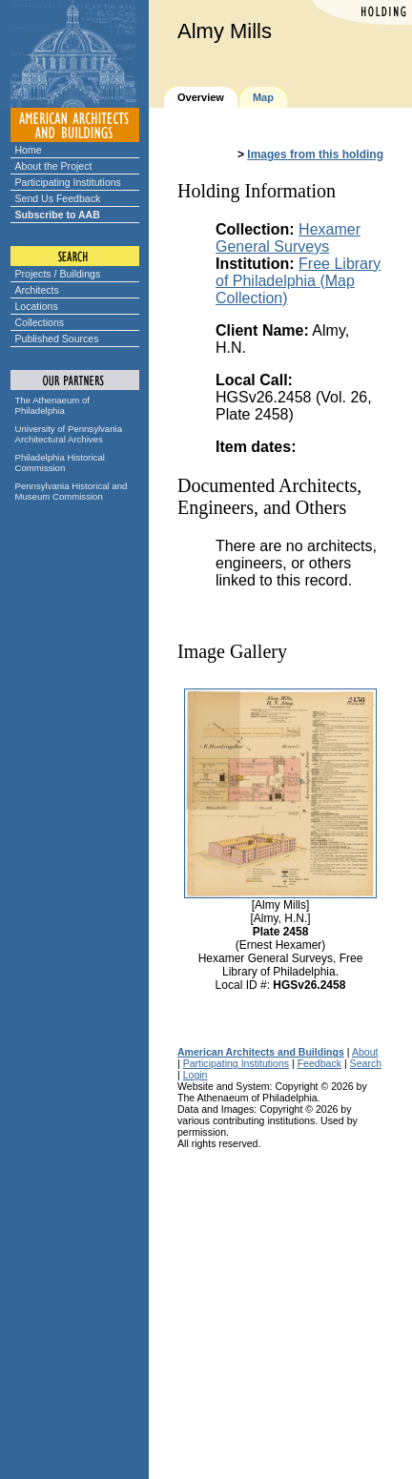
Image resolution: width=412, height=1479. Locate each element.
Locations (36, 306)
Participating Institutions (68, 182)
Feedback (319, 1063)
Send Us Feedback (58, 198)
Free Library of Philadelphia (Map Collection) (298, 281)
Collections (40, 322)
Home (28, 149)
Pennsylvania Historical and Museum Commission (71, 491)
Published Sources (57, 338)
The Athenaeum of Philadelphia (52, 405)
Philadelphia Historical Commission (60, 462)
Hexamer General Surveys (288, 238)
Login (195, 1074)
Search (365, 1063)
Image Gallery (232, 651)
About (365, 1052)
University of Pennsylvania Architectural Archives (69, 433)
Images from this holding (315, 154)
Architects (37, 290)
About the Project (54, 166)
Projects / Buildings (58, 273)
